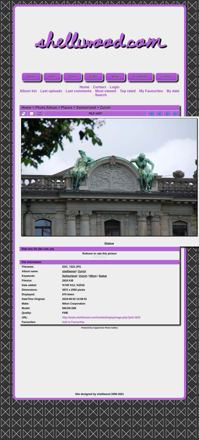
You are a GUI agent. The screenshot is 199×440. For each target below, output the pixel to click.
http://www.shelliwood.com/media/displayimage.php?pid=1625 (101, 317)
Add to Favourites (73, 322)
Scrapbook (140, 76)
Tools (72, 76)
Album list (28, 91)
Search (101, 95)
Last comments (78, 91)
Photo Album (46, 108)
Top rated (128, 91)
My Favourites (151, 91)
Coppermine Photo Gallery (105, 328)
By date (173, 91)
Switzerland (86, 108)
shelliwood (69, 271)
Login (114, 87)
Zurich (105, 108)
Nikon (92, 276)
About (115, 76)
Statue (103, 276)
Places (66, 108)
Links (93, 76)
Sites (52, 76)
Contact (166, 76)
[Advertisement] (99, 358)
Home (31, 76)
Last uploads (51, 91)
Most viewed (105, 91)
